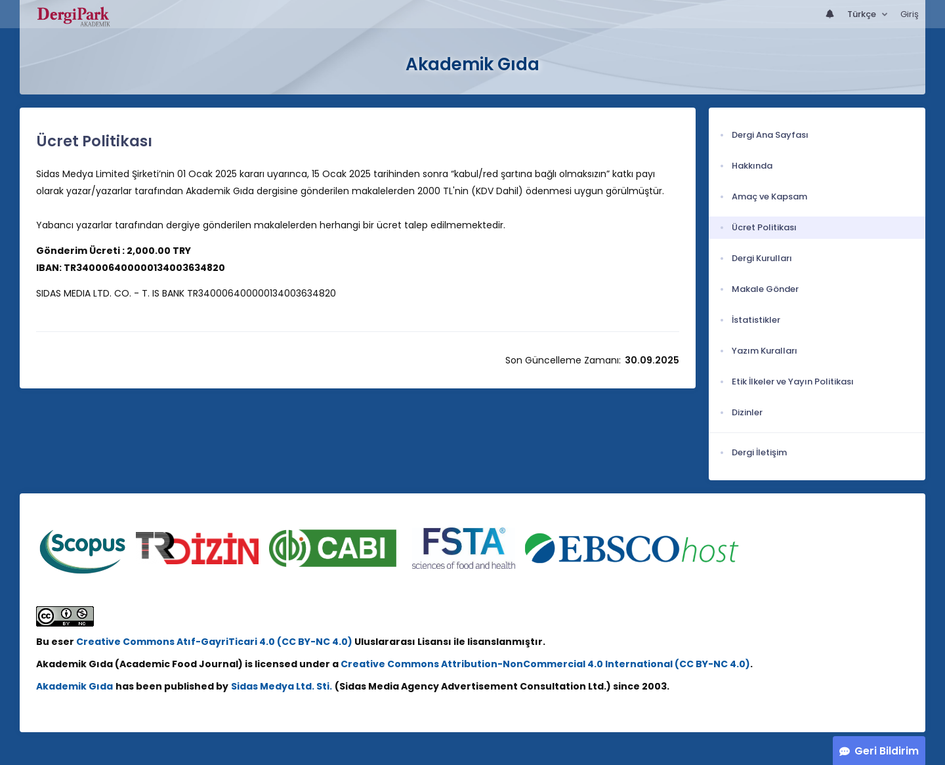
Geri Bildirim (886, 751)
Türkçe (862, 14)
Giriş (909, 14)
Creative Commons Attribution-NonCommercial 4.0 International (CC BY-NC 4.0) (545, 664)
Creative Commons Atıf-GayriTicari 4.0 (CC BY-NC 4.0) (215, 641)
